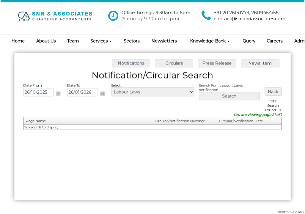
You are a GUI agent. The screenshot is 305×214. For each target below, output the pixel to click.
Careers (274, 41)
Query (249, 41)
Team (73, 41)
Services (101, 41)
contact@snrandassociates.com (249, 18)
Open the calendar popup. (60, 94)
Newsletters (164, 41)
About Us (46, 41)
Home (18, 41)
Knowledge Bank (210, 41)
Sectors (131, 41)
